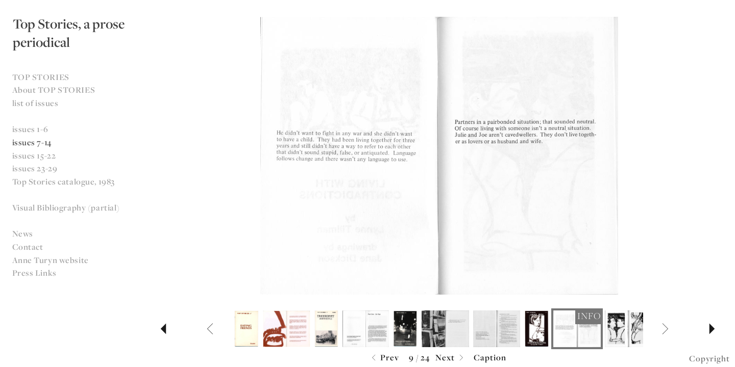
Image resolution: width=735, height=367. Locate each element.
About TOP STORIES (53, 89)
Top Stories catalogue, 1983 (63, 181)
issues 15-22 (34, 155)
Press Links (34, 272)
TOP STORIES (40, 77)
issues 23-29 (35, 168)
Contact (27, 246)
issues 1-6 (30, 129)
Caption (490, 357)
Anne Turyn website (50, 260)
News (22, 233)
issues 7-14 (32, 142)
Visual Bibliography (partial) (66, 207)
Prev (384, 358)
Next (450, 358)
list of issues (35, 103)
